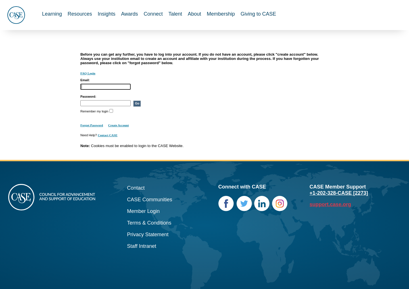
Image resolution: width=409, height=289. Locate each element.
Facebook (226, 203)
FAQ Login (87, 73)
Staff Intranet (141, 246)
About (194, 14)
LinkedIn (262, 203)
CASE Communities (149, 199)
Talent (175, 14)
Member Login (143, 211)
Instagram (280, 203)
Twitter (244, 203)
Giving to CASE (258, 14)
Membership (221, 14)
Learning (52, 14)
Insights (106, 14)
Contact (136, 188)
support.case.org (330, 204)
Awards (129, 14)
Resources (80, 14)
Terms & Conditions (149, 223)
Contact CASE (107, 135)
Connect (153, 14)
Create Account (118, 125)
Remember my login (94, 111)
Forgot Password (91, 125)
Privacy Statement (147, 234)
